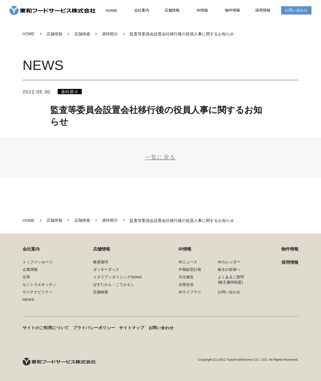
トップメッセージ (38, 262)
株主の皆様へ (229, 269)
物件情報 (232, 10)
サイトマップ (131, 328)
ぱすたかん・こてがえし (113, 284)
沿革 (26, 277)
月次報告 (186, 277)
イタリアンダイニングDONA (117, 277)
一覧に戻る (160, 157)
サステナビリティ (38, 292)
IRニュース (188, 262)
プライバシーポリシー (94, 328)
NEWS (28, 299)
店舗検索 (100, 292)
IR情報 (202, 10)
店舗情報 (172, 10)
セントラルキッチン (39, 284)
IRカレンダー (229, 262)
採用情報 (262, 10)
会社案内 (141, 10)
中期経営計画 (190, 269)
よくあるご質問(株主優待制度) (231, 279)
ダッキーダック (106, 269)
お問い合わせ (296, 10)
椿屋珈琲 (100, 262)
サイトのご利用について (46, 328)
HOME (111, 10)
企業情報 (30, 269)
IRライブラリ (190, 292)
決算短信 (186, 284)
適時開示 (70, 91)
